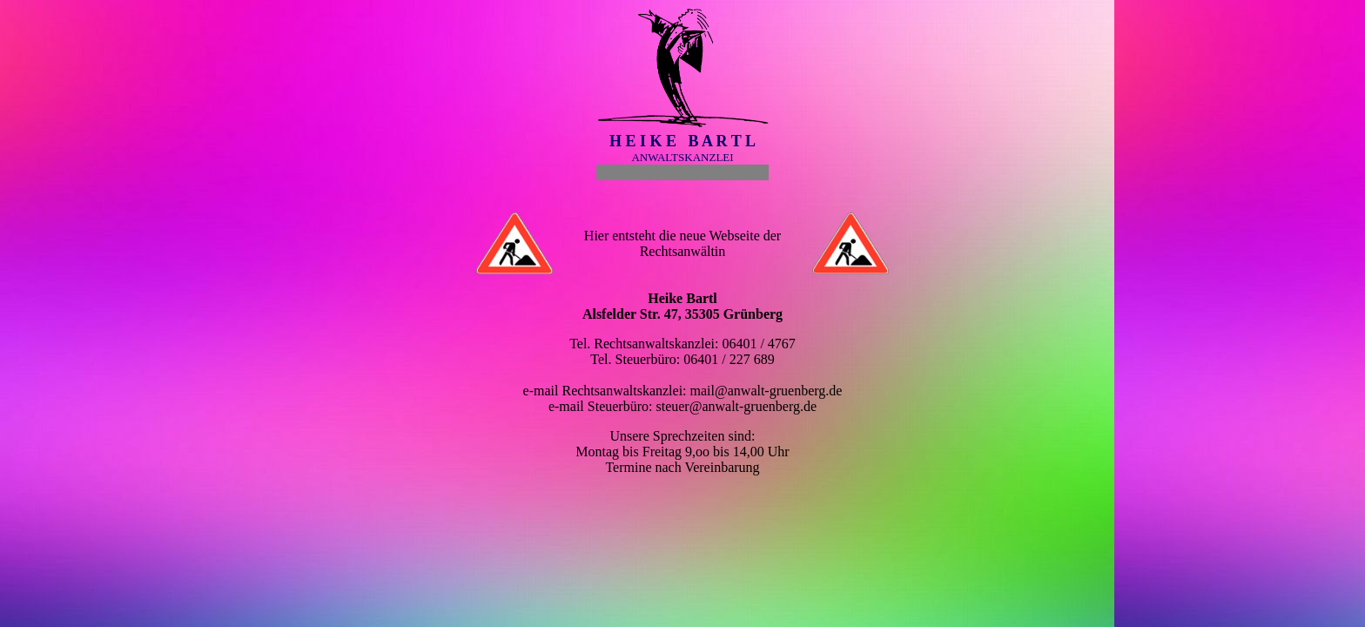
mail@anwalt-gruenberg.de (766, 390)
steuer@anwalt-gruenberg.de (736, 406)
